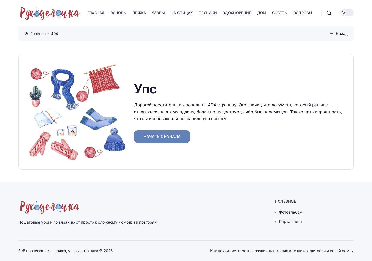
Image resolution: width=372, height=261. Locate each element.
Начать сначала (162, 136)
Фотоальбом (290, 212)
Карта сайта (290, 221)
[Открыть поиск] (329, 13)
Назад (342, 33)
